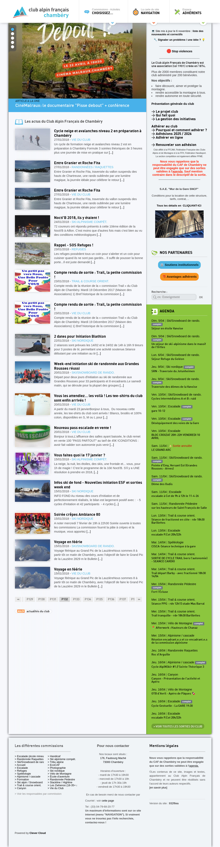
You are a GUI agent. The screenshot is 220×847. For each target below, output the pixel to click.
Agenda (167, 311)
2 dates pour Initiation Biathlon (80, 337)
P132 (65, 599)
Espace (191, 11)
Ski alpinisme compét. (89, 222)
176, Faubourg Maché (113, 758)
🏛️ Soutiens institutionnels (179, 264)
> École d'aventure (59, 776)
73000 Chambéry (113, 762)
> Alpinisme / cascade (27, 776)
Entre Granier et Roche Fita (77, 163)
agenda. (194, 765)
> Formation (22, 779)
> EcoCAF (54, 764)
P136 (111, 599)
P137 (123, 599)
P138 (134, 599)
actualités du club (33, 611)
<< (18, 599)
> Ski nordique (56, 770)
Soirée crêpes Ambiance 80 (77, 515)
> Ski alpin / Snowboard (29, 782)
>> (139, 599)
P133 (76, 599)
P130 (41, 599)
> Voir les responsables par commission (38, 793)
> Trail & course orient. (28, 785)
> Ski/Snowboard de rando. (31, 762)
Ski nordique (82, 340)
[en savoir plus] (158, 787)
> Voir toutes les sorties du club (178, 726)
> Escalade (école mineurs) (31, 756)
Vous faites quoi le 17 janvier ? (79, 455)
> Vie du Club (56, 788)
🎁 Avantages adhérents (179, 276)
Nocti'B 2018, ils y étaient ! (76, 218)
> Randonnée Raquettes (29, 759)
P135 (99, 599)
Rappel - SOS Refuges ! (73, 245)
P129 (30, 599)
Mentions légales (163, 746)
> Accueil (20, 764)
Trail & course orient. (90, 281)
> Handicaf (54, 756)
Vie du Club (81, 139)
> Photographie (57, 767)
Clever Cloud (37, 833)
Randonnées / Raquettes (93, 167)
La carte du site (149, 11)
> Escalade (21, 767)
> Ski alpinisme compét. (62, 759)
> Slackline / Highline (60, 782)
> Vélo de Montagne (59, 773)
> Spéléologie (23, 773)
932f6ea (174, 803)
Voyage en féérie (68, 542)
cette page (108, 800)
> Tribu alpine (56, 762)
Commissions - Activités (104, 11)
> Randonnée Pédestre (61, 779)
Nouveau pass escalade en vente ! (82, 428)
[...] (111, 152)
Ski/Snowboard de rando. (93, 372)
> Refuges (21, 770)
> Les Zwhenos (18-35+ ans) (65, 785)
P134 (88, 599)
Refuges (79, 249)
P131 (53, 599)
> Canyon (20, 788)
